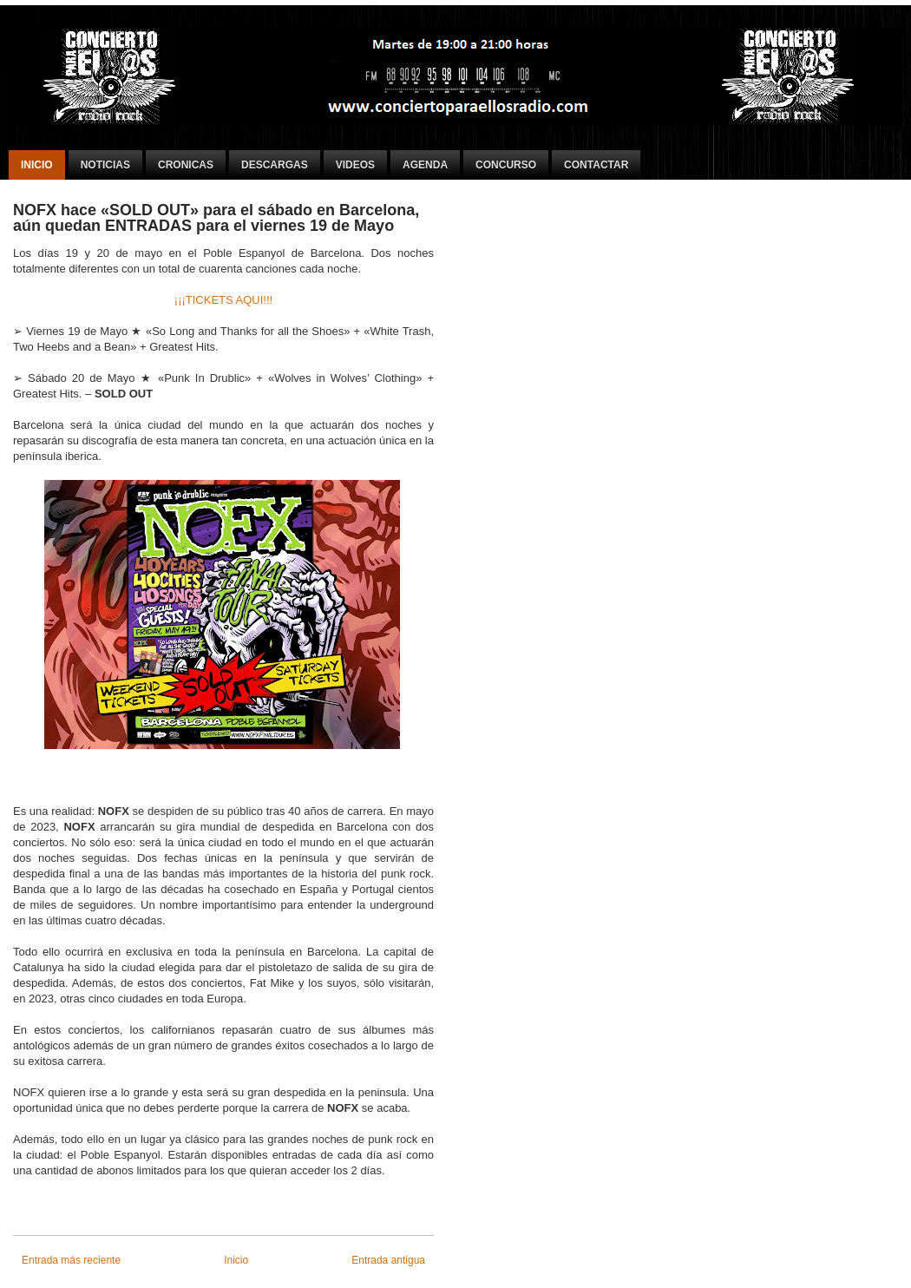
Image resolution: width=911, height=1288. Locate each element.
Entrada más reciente (71, 1260)
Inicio (37, 165)
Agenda (425, 165)
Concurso (505, 165)
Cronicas (185, 165)
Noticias (105, 165)
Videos (355, 165)
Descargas (274, 165)
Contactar (596, 165)
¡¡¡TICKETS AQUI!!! (223, 299)
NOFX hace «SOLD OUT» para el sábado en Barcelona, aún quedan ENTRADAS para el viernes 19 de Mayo (216, 217)
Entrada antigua (388, 1260)
